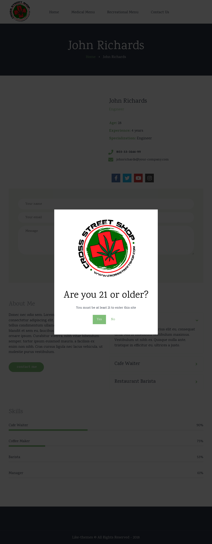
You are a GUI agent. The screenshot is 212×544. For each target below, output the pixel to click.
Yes (99, 319)
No (113, 319)
